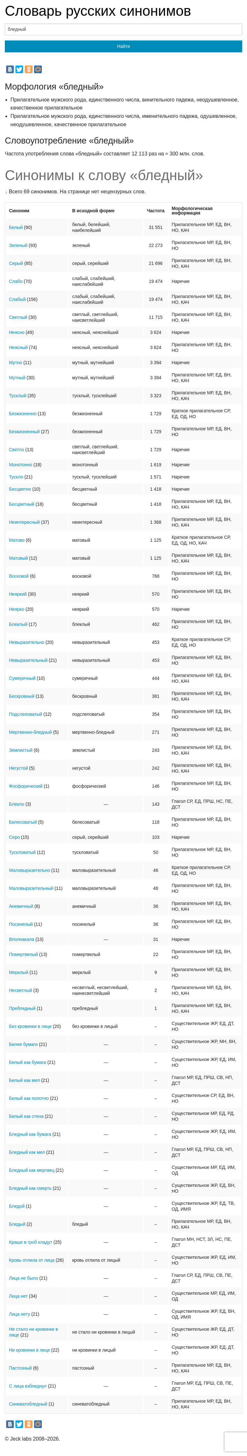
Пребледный (22, 1008)
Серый (16, 263)
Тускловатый (22, 852)
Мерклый (18, 972)
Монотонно (20, 464)
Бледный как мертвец (31, 1170)
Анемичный (21, 906)
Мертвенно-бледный (30, 732)
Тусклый (17, 395)
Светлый (18, 317)
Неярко (16, 609)
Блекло (16, 804)
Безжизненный (24, 431)
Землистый (20, 750)
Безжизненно (22, 413)
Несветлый (20, 990)
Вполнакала (21, 939)
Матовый (18, 558)
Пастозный (20, 1368)
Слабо (16, 281)
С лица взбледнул (28, 1386)
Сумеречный (22, 678)
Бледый (17, 1224)
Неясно (16, 332)
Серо (14, 837)
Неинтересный (24, 522)
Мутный (17, 377)
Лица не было (23, 1278)
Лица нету (19, 1314)
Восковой (19, 576)
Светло (16, 449)
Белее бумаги (23, 1044)
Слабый (17, 299)
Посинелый (21, 924)
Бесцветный (21, 504)
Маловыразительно (29, 870)
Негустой (18, 768)
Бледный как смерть (30, 1188)
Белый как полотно (29, 1098)
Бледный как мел (27, 1152)
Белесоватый (23, 822)
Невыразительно (26, 642)
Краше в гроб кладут (30, 1242)
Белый (16, 227)
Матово (16, 540)
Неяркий (18, 594)
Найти (123, 46)
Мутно (15, 362)
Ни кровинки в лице (29, 1350)
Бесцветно (20, 489)
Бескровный (21, 696)
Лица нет (18, 1296)
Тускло (16, 476)
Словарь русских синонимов (98, 11)
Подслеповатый (25, 714)
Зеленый (18, 245)
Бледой (16, 1206)
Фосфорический (25, 786)
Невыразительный (28, 660)
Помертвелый (23, 954)
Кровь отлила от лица (31, 1260)
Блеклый (18, 624)
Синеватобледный (28, 1404)
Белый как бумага (27, 1062)
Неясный (18, 347)
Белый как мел (24, 1080)
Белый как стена (26, 1116)
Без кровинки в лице (30, 1026)
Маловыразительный (31, 888)
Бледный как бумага (30, 1134)
